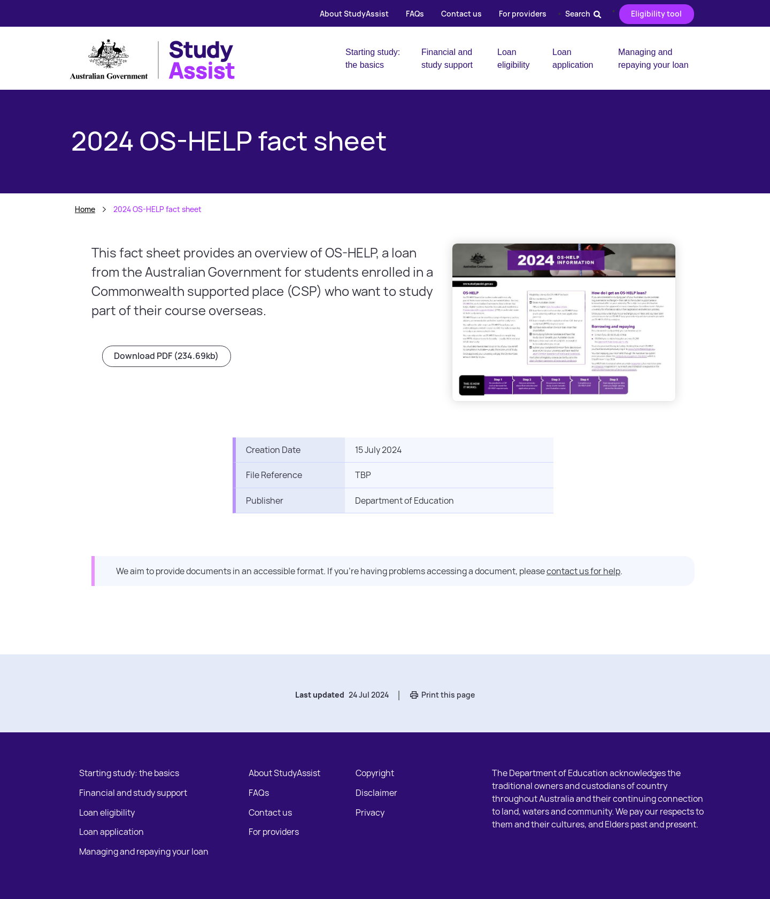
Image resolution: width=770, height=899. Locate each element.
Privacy (370, 812)
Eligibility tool (656, 14)
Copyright (375, 773)
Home (85, 209)
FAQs (415, 14)
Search (583, 14)
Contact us (461, 14)
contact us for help (583, 571)
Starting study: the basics (372, 58)
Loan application (573, 58)
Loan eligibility (513, 58)
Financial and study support (447, 58)
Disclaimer (376, 793)
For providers (522, 14)
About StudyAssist (354, 14)
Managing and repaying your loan (653, 58)
